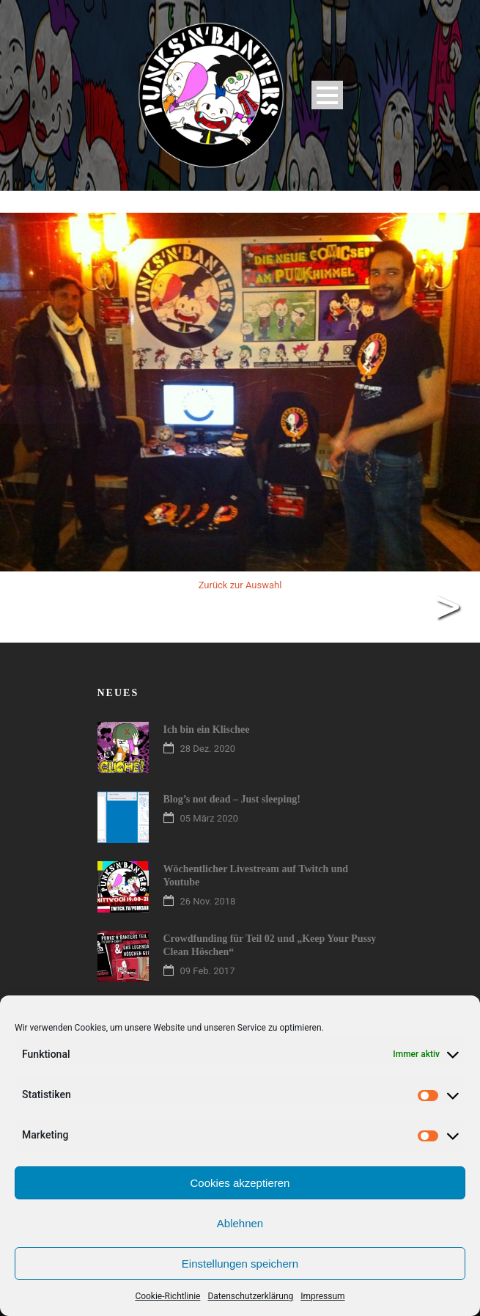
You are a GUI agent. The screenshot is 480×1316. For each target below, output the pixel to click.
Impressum (322, 1296)
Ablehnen (240, 1223)
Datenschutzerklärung (250, 1296)
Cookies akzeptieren (240, 1183)
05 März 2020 (209, 818)
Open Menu (327, 95)
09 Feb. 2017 (207, 970)
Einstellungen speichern (240, 1263)
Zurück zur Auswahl (240, 585)
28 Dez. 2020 (208, 748)
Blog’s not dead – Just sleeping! (231, 799)
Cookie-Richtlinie (167, 1296)
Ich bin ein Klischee (206, 729)
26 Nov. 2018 (208, 901)
